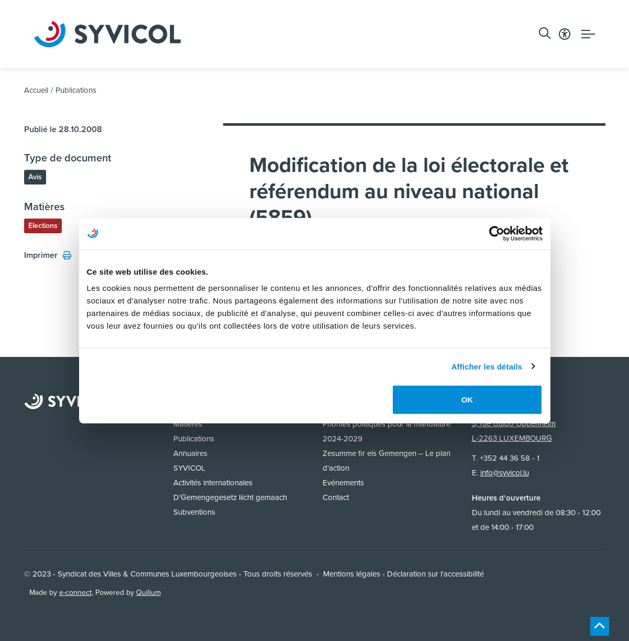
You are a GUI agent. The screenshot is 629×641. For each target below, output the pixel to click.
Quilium (148, 592)
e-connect (75, 592)
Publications (76, 90)
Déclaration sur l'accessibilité (435, 574)
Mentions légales (351, 574)
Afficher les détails (486, 366)
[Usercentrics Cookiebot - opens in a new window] (497, 233)
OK (467, 399)
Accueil (36, 90)
